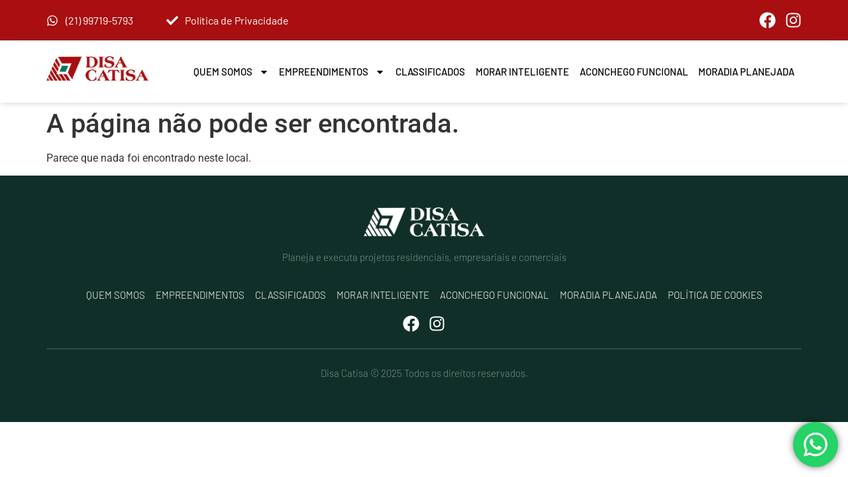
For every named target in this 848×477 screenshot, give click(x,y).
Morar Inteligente (522, 72)
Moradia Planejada (746, 72)
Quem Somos (231, 71)
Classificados (430, 72)
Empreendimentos (332, 71)
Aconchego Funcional (634, 72)
